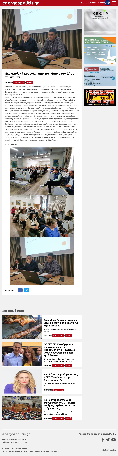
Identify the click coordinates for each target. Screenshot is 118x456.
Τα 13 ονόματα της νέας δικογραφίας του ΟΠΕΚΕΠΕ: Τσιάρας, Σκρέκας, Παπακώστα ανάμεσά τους (61, 404)
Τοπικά (29, 82)
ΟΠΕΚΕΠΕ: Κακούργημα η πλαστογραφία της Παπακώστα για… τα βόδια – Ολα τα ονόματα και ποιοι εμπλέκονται (60, 350)
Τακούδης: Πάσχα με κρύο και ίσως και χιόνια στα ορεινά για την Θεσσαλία (61, 323)
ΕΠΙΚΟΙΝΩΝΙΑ (15, 451)
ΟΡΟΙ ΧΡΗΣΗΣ (25, 451)
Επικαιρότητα (19, 82)
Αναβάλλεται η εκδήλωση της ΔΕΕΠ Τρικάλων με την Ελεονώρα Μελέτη (61, 377)
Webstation (111, 450)
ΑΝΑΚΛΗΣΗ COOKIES (52, 451)
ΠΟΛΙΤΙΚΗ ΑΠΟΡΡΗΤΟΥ (37, 451)
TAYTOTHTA (6, 451)
